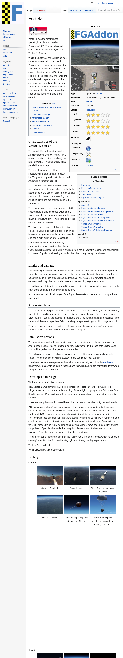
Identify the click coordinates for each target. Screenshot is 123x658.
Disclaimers (66, 654)
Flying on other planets (91, 191)
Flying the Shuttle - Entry (92, 214)
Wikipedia (37, 624)
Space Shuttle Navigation (92, 227)
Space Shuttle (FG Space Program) (96, 230)
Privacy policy (33, 654)
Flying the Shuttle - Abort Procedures (97, 220)
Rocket (99, 93)
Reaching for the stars (91, 188)
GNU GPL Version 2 (58, 646)
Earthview (85, 185)
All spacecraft (103, 631)
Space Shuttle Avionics (91, 224)
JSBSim (89, 101)
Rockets (46, 631)
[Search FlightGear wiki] (109, 10)
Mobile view (78, 654)
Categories (34, 631)
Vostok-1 (85, 237)
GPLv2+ (89, 165)
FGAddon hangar (85, 631)
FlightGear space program (92, 197)
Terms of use (94, 649)
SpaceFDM (86, 194)
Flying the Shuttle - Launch (93, 208)
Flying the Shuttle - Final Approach (96, 217)
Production (90, 110)
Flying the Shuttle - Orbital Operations (97, 211)
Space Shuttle (87, 205)
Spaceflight (58, 631)
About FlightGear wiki (50, 654)
